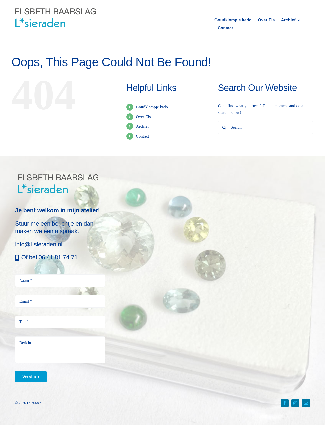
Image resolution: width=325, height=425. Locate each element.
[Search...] (265, 127)
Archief (142, 126)
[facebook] (285, 403)
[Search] (224, 127)
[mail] (306, 403)
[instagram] (295, 403)
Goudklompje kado (152, 107)
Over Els (143, 117)
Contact (142, 136)
